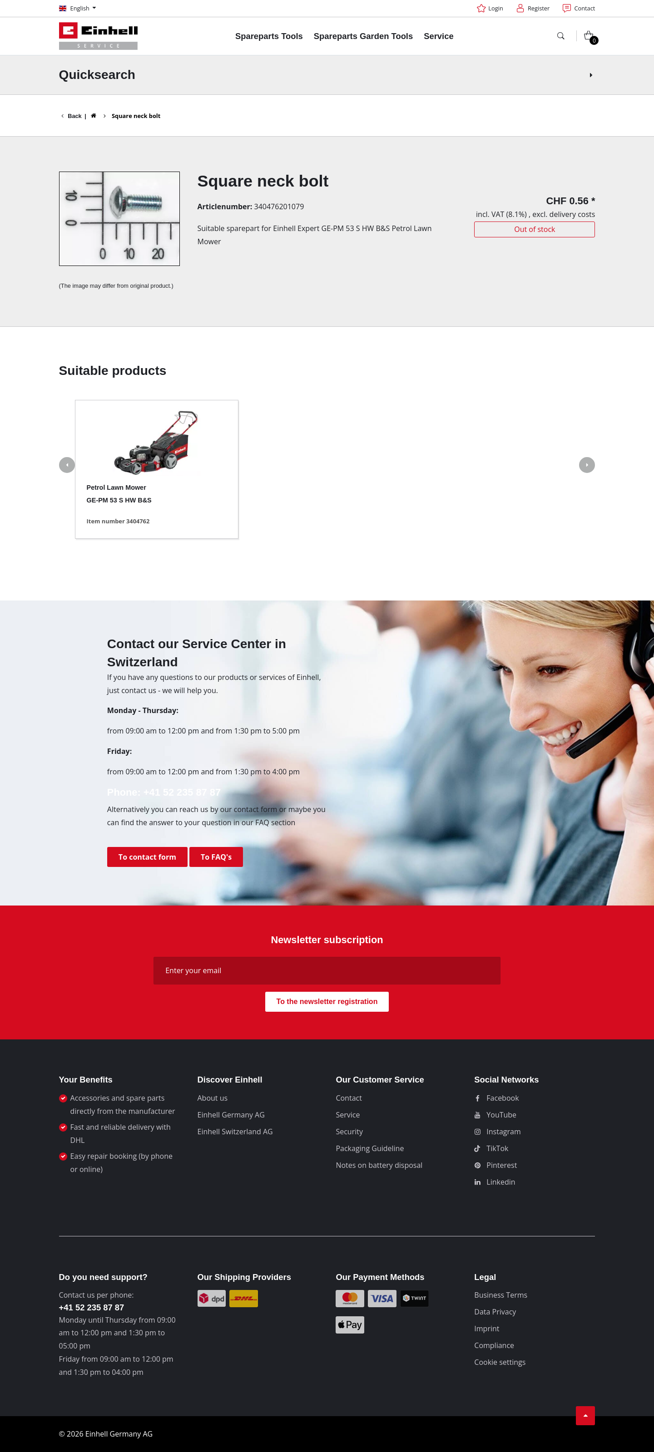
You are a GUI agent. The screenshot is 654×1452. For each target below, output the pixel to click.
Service (348, 1115)
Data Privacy (495, 1312)
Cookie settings (499, 1362)
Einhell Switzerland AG (235, 1132)
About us (213, 1098)
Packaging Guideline (370, 1148)
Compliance (494, 1345)
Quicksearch (327, 75)
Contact (349, 1098)
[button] (67, 466)
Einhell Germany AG (231, 1115)
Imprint (486, 1329)
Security (349, 1132)
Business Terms (500, 1295)
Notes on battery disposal (379, 1165)
